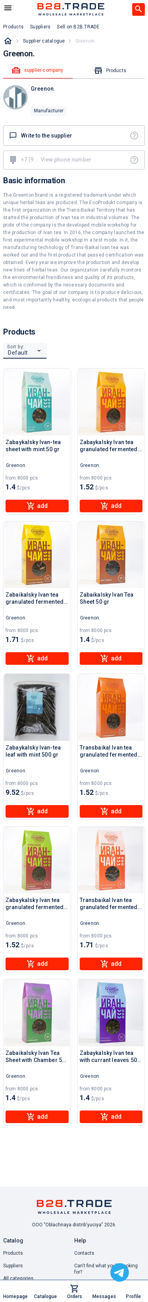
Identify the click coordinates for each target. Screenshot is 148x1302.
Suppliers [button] (40, 27)
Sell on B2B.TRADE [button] (78, 27)
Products (13, 1253)
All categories (18, 1278)
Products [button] (13, 27)
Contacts (84, 1253)
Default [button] (18, 353)
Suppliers (13, 1266)
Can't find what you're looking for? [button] (106, 1269)
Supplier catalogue (44, 41)
